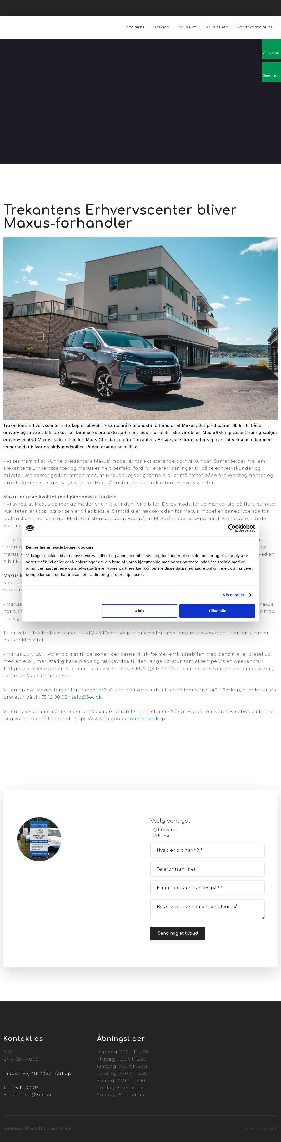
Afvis (140, 611)
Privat (164, 835)
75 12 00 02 (54, 697)
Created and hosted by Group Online (37, 1128)
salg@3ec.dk (87, 697)
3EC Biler (135, 27)
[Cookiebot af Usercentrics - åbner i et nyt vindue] (232, 528)
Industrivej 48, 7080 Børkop (37, 1073)
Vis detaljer (233, 595)
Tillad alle (217, 611)
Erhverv (166, 830)
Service (161, 27)
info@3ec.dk (37, 1094)
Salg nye (187, 27)
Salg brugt (217, 27)
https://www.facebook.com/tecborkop (119, 718)
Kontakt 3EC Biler (255, 27)
